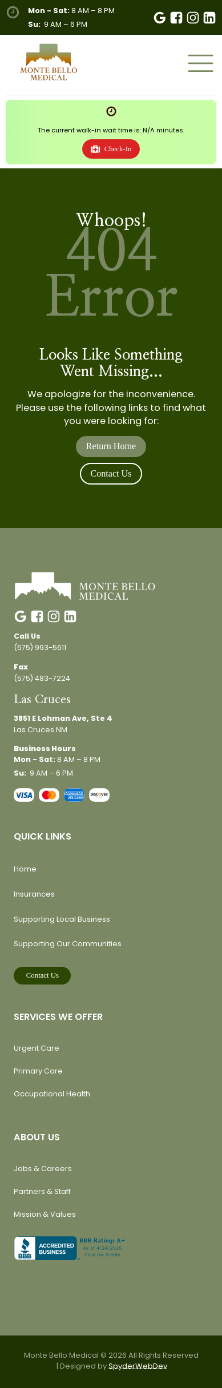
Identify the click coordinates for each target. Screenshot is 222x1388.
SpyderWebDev (137, 1366)
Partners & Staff (42, 1191)
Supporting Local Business (62, 919)
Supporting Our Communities (68, 944)
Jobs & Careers (43, 1168)
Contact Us (110, 473)
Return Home (111, 446)
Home (25, 869)
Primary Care (38, 1071)
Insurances (34, 894)
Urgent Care (36, 1048)
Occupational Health (52, 1094)
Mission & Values (45, 1214)
